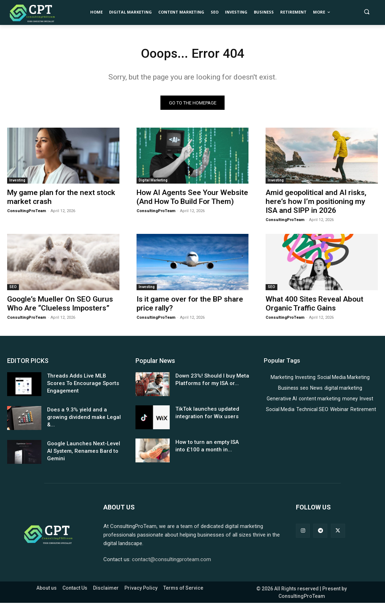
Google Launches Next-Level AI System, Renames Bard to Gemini (83, 453)
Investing (17, 182)
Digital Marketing (153, 182)
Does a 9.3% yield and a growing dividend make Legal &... (84, 419)
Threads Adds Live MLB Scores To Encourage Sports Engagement (83, 385)
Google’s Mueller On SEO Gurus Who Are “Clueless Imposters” (60, 305)
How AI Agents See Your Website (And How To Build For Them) (192, 199)
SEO (13, 289)
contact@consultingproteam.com (171, 561)
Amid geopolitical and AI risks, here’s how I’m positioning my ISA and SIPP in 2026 (316, 203)
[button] (366, 11)
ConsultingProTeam (26, 213)
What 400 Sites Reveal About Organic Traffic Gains (314, 305)
